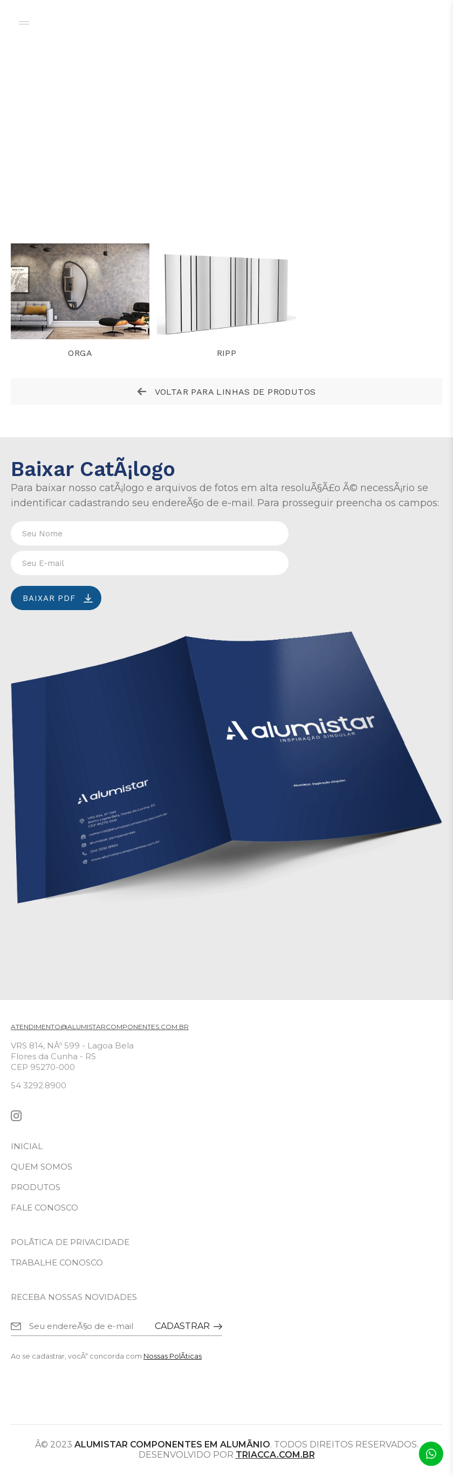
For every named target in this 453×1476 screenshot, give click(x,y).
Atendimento (430, 1454)
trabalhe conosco (57, 1262)
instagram (16, 1115)
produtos (35, 1187)
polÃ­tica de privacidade (70, 1242)
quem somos (41, 1167)
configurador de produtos (355, 22)
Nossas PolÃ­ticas (172, 1356)
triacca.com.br (275, 1455)
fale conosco (44, 1207)
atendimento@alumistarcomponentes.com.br (100, 1027)
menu (24, 23)
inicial (27, 1146)
